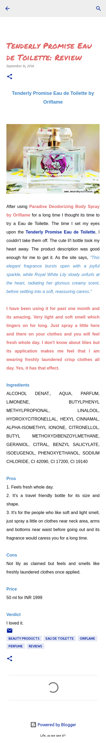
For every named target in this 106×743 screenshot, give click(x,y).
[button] (9, 76)
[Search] (98, 8)
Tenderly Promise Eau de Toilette (60, 232)
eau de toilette (60, 638)
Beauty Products (24, 638)
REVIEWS (35, 646)
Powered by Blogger (53, 724)
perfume (16, 646)
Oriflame (87, 638)
